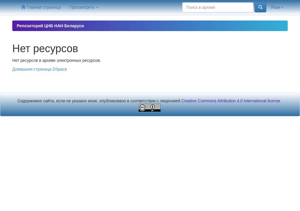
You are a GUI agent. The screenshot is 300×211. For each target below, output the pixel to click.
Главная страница (41, 7)
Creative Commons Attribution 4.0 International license (230, 100)
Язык (277, 7)
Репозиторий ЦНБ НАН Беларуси (50, 25)
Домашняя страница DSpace (39, 69)
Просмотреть (83, 7)
